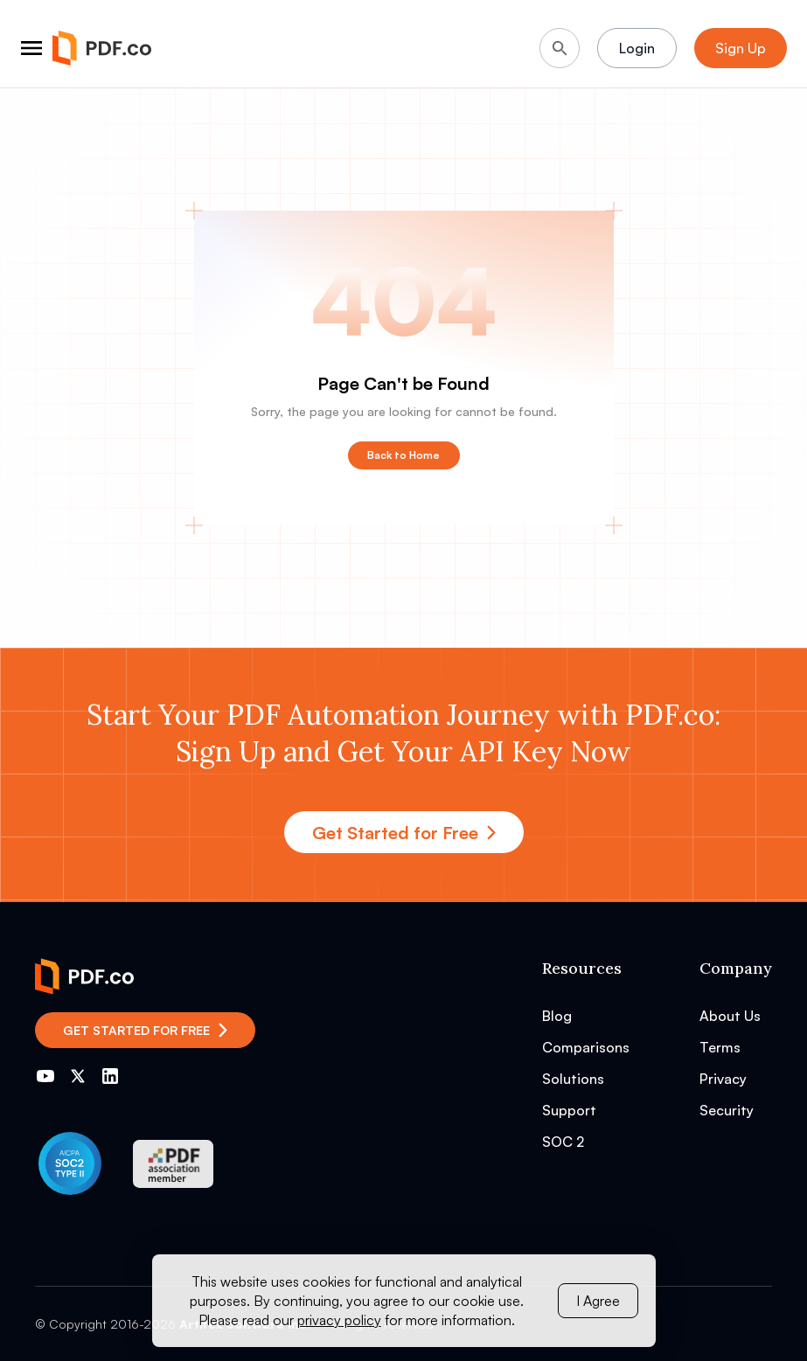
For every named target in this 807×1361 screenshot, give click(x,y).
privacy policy (339, 1320)
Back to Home (403, 455)
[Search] (559, 48)
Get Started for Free (404, 833)
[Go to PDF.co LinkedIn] (110, 1076)
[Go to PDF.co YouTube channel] (45, 1076)
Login (637, 48)
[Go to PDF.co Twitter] (78, 1076)
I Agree (598, 1300)
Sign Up (740, 48)
